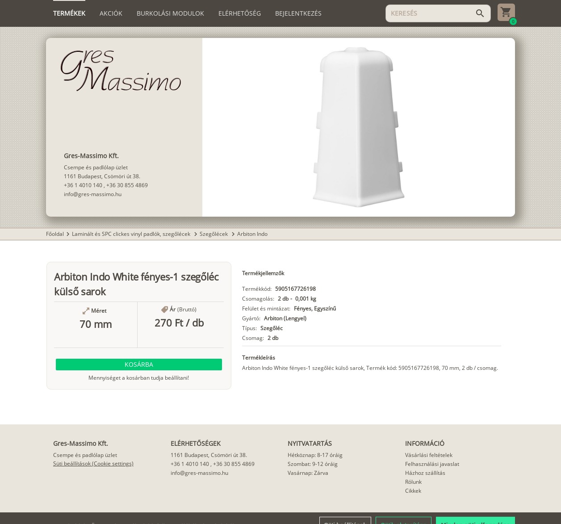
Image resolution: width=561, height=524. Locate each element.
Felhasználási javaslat (432, 464)
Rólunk (413, 482)
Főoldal (55, 234)
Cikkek (413, 491)
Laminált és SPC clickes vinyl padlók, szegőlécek (132, 234)
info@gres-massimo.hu (92, 194)
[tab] (69, 13)
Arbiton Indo (252, 234)
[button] (139, 364)
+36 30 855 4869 (127, 185)
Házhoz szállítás (425, 473)
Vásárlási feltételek (428, 455)
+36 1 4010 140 (83, 185)
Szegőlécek (214, 234)
